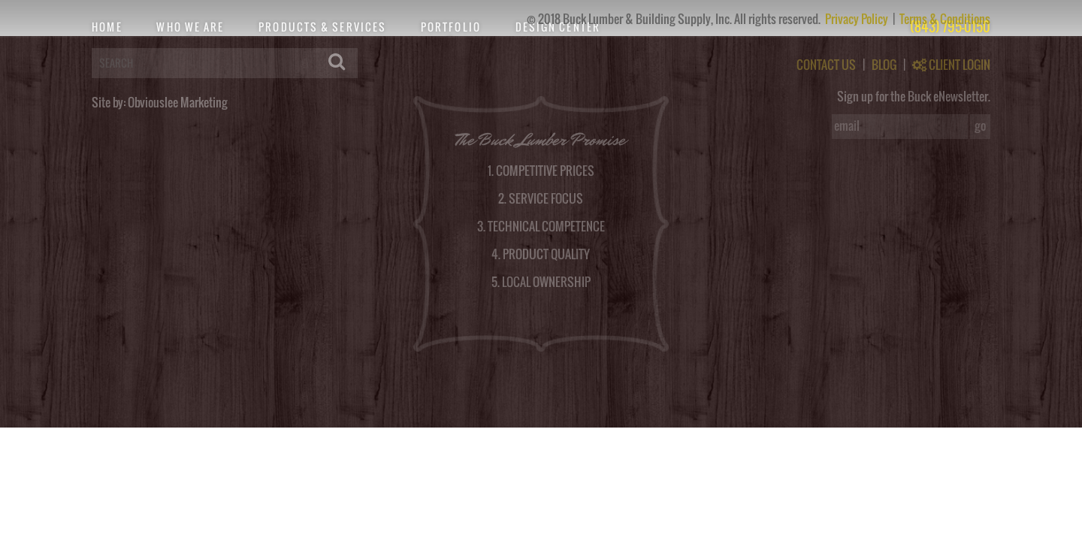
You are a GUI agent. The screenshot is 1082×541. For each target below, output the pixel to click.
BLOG (884, 65)
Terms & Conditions (944, 19)
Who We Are (190, 27)
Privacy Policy (857, 19)
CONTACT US (826, 65)
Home (107, 27)
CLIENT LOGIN (951, 65)
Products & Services (322, 27)
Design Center (557, 27)
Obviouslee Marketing (178, 102)
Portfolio (451, 27)
